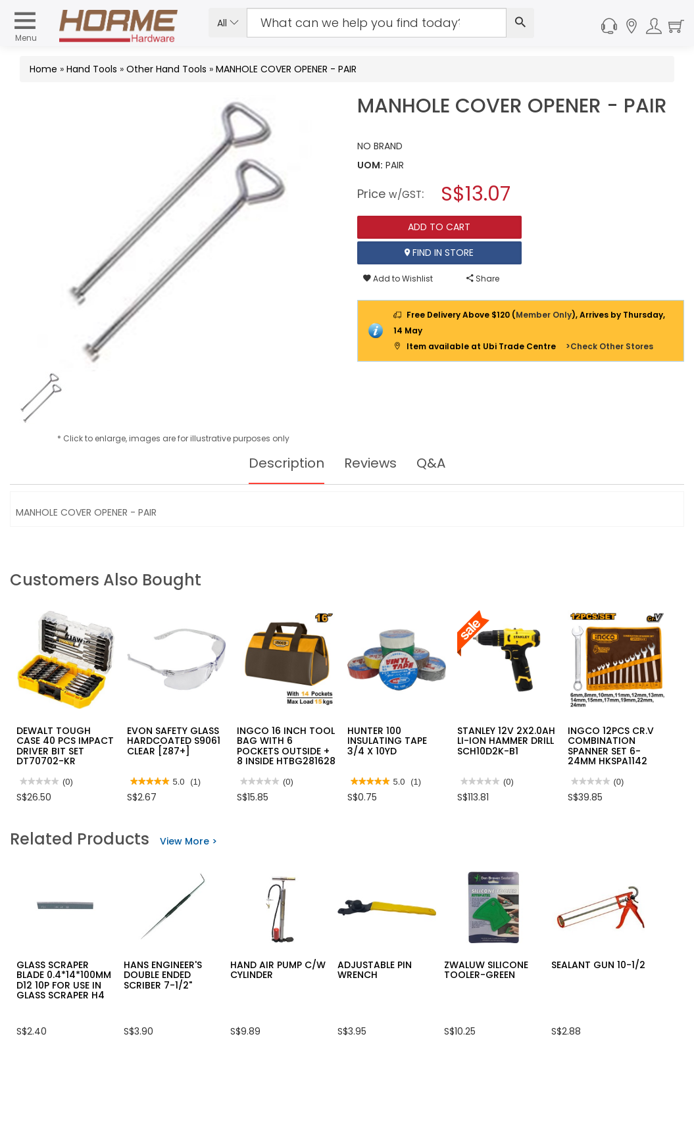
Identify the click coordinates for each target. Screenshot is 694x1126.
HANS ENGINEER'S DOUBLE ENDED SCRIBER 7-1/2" (163, 975)
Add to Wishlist (398, 278)
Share (482, 278)
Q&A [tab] (430, 463)
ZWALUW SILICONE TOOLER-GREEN (486, 969)
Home (43, 69)
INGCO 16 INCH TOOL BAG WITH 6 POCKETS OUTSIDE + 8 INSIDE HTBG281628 (286, 746)
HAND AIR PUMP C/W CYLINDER (278, 969)
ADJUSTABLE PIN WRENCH (374, 969)
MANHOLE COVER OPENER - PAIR (286, 69)
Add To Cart (439, 226)
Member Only (544, 314)
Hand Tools (91, 69)
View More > (188, 841)
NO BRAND (380, 146)
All (228, 23)
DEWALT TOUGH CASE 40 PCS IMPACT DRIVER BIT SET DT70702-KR (65, 746)
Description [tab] (286, 463)
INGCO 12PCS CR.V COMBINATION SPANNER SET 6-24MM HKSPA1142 (611, 746)
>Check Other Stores (609, 346)
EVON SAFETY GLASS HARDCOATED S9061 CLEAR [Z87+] (173, 741)
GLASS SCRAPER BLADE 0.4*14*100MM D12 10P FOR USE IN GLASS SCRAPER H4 (63, 980)
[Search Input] (377, 22)
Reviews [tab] (370, 463)
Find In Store (439, 252)
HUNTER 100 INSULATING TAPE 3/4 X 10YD (387, 741)
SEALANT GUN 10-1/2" (600, 964)
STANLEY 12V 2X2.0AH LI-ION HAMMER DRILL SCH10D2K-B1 (506, 741)
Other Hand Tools (166, 69)
